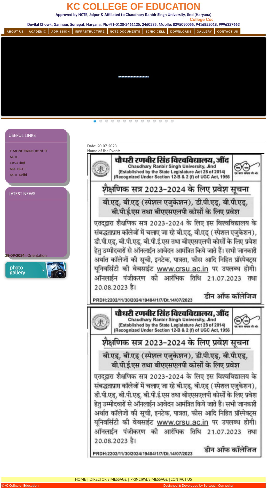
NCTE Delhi (18, 174)
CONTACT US (181, 479)
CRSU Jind (17, 163)
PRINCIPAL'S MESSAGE (149, 479)
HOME (80, 479)
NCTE (14, 157)
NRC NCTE (17, 168)
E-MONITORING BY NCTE (29, 151)
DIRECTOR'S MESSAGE (108, 479)
